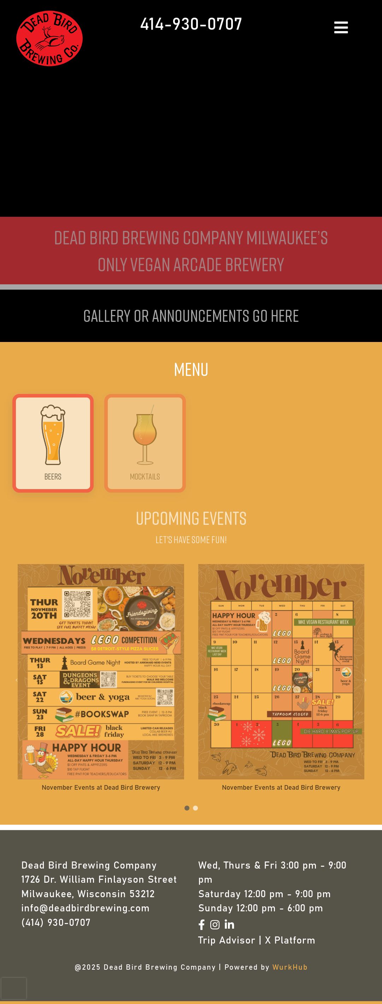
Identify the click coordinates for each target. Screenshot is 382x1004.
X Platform (290, 941)
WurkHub (290, 967)
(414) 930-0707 (56, 923)
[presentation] (13, 988)
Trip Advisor (226, 941)
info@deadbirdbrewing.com (85, 908)
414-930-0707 (191, 24)
